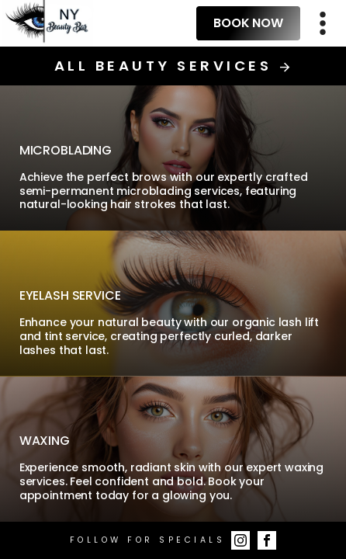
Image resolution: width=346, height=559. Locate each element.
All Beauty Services (173, 66)
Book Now (248, 23)
